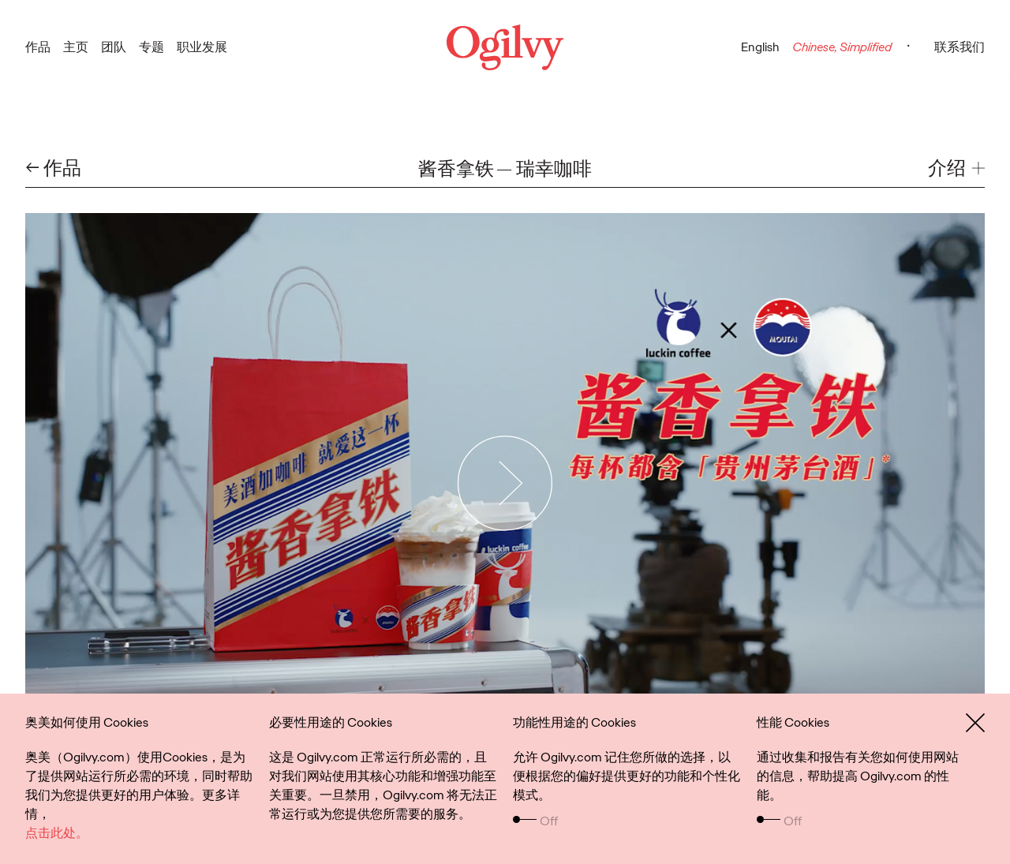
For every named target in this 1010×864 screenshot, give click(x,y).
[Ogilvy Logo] (505, 47)
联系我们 (959, 47)
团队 (113, 47)
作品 (37, 47)
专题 (151, 47)
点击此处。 (56, 833)
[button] (956, 168)
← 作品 (53, 168)
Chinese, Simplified (842, 47)
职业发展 (202, 47)
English (760, 47)
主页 (75, 47)
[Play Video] (505, 483)
